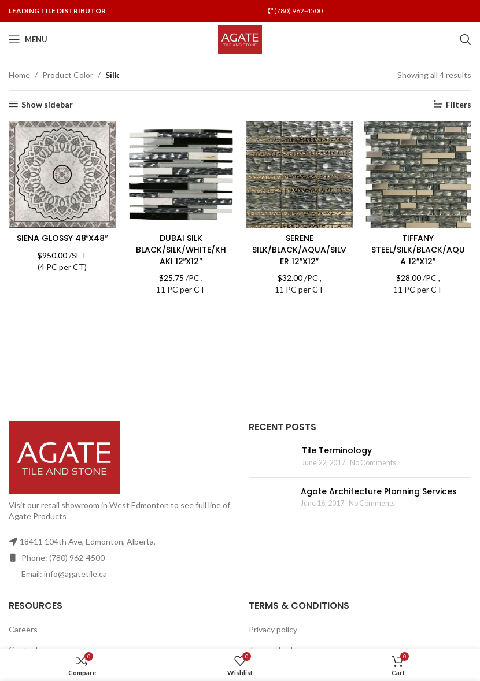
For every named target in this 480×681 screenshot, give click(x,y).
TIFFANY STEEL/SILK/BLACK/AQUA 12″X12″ (418, 249)
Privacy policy (273, 629)
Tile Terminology (337, 450)
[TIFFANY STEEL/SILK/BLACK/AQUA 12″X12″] (417, 174)
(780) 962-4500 (295, 10)
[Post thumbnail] (271, 456)
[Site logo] (240, 38)
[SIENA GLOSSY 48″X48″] (62, 174)
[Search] (465, 39)
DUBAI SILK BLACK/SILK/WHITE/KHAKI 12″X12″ (181, 249)
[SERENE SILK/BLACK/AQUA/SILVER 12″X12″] (299, 174)
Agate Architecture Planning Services (379, 491)
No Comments (373, 462)
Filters (458, 104)
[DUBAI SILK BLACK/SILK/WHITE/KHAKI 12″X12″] (180, 174)
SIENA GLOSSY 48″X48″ (62, 238)
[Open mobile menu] (28, 39)
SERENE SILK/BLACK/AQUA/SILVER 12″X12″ (299, 249)
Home (19, 75)
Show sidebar (47, 104)
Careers (23, 629)
